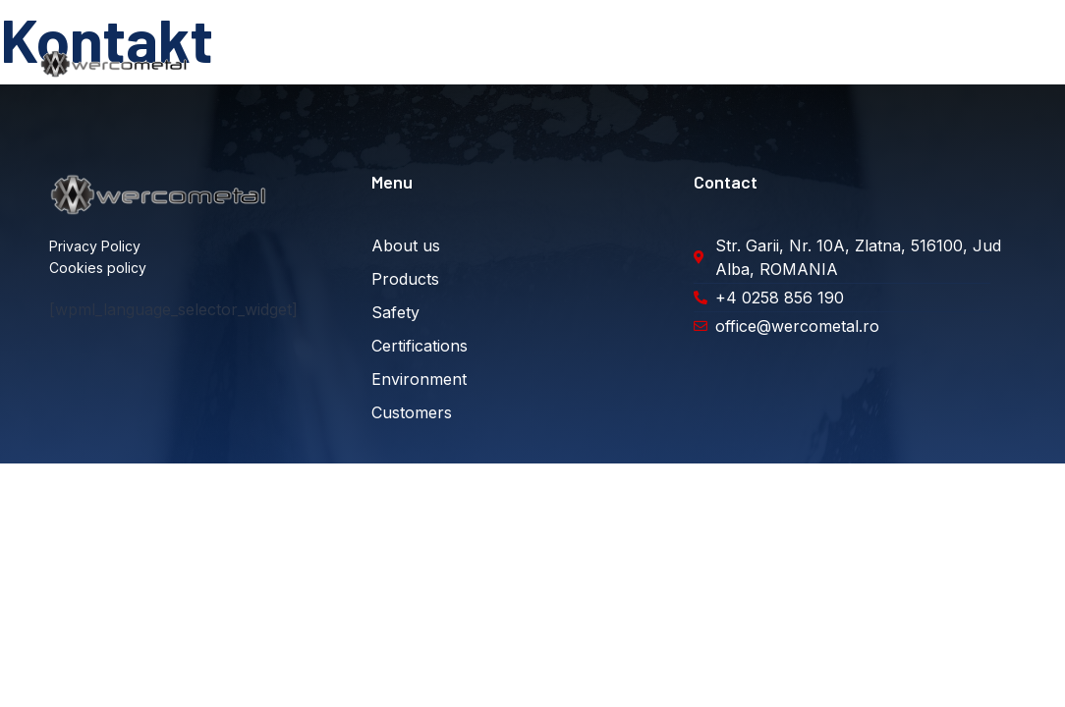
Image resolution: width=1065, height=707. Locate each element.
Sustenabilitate (728, 63)
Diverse (987, 63)
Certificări (616, 63)
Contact (905, 63)
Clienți (829, 63)
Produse (428, 63)
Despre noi (337, 63)
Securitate (519, 63)
